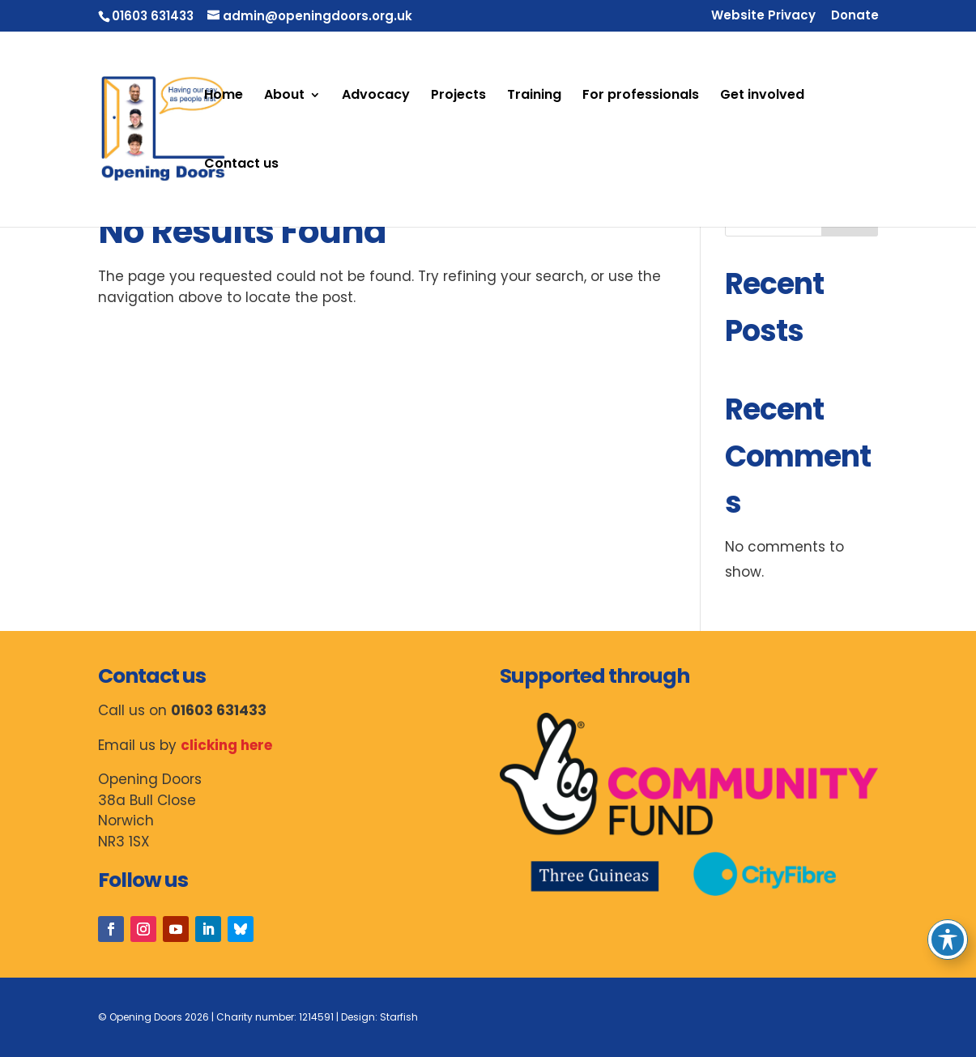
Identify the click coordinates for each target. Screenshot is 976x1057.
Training (534, 96)
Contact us (241, 165)
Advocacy (376, 96)
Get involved (762, 96)
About (284, 96)
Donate (855, 16)
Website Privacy (763, 16)
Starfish (399, 1017)
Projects (458, 96)
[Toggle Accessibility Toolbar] (947, 939)
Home (223, 96)
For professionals (640, 96)
